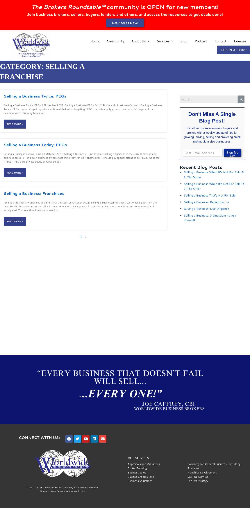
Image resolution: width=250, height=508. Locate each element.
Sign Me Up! (232, 154)
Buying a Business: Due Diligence (206, 208)
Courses (240, 41)
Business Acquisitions (141, 476)
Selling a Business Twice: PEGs (35, 96)
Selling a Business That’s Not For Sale (210, 195)
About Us (140, 41)
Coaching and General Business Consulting (214, 464)
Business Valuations (140, 481)
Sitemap (44, 491)
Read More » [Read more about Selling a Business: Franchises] (14, 221)
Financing (193, 468)
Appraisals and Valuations (144, 464)
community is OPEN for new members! (125, 7)
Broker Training (137, 468)
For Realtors (233, 50)
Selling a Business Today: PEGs (35, 144)
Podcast (201, 41)
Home (94, 41)
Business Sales (137, 472)
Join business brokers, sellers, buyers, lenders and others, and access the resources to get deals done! (125, 14)
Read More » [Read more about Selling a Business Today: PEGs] (14, 172)
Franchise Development (202, 472)
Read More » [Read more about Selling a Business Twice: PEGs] (14, 124)
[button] (140, 41)
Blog (183, 41)
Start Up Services (198, 476)
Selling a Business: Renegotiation (206, 202)
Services (165, 41)
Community (115, 41)
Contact (220, 41)
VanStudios (79, 491)
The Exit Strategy (198, 481)
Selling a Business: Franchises (34, 193)
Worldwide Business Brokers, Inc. (60, 487)
